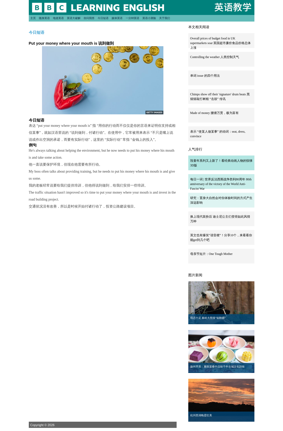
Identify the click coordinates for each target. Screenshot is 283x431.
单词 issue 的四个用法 (205, 75)
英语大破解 (74, 18)
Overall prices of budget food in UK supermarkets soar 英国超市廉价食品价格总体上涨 (220, 43)
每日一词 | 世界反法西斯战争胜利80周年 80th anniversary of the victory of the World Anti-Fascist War (221, 184)
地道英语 (58, 18)
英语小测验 (149, 18)
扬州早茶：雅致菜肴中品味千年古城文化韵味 (217, 366)
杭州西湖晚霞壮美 (201, 415)
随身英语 (44, 18)
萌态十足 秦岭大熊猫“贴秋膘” (208, 317)
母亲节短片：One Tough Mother (211, 253)
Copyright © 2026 (47, 425)
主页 (33, 18)
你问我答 (89, 18)
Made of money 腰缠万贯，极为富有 (214, 113)
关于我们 (164, 18)
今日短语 (103, 18)
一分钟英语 (132, 18)
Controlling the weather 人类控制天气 (214, 57)
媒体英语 (117, 18)
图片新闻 (195, 275)
